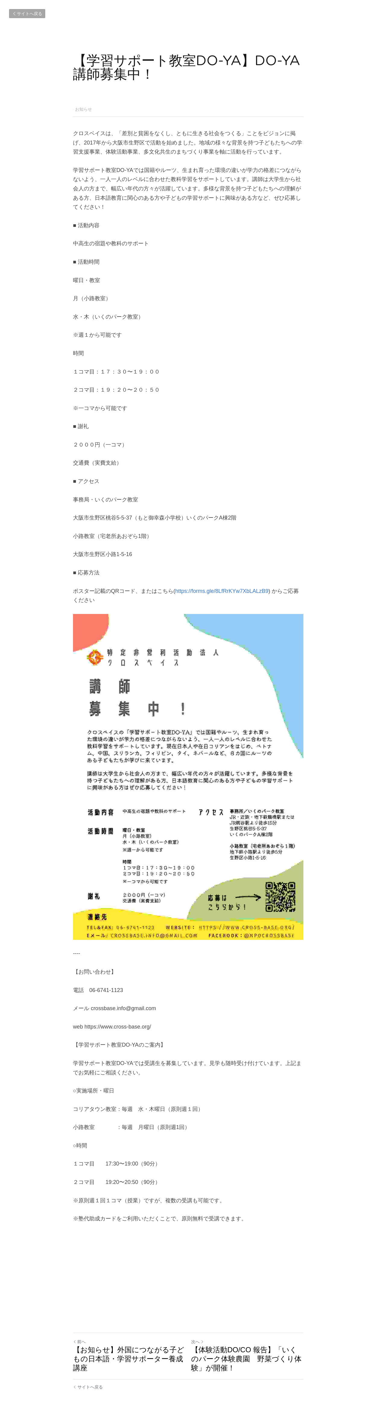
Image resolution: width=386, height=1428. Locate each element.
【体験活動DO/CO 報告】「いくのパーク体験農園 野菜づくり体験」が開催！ (252, 1363)
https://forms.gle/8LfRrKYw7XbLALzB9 (221, 582)
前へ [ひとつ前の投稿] (79, 1346)
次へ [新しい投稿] (202, 1346)
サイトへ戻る (27, 13)
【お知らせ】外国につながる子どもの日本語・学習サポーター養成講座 (128, 1363)
